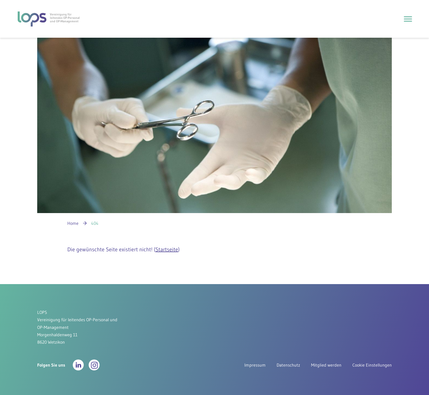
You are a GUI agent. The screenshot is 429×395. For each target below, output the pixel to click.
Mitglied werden (326, 365)
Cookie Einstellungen (372, 365)
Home (73, 223)
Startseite (166, 249)
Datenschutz (288, 365)
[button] (78, 364)
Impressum (255, 365)
